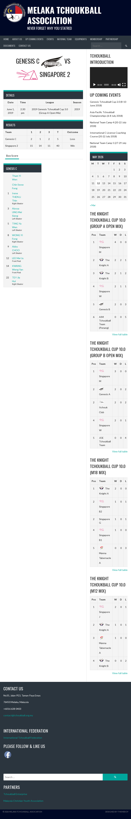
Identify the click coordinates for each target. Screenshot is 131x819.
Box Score (12, 155)
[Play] (94, 84)
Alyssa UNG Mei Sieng (17, 212)
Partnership (112, 39)
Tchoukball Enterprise (15, 794)
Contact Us (25, 45)
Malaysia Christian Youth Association (23, 800)
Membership (96, 39)
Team (102, 234)
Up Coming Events (34, 39)
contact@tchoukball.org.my (18, 715)
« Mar (93, 205)
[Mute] (119, 84)
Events (50, 39)
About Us (17, 39)
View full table (120, 334)
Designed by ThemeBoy (116, 812)
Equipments (81, 39)
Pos (94, 234)
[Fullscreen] (124, 84)
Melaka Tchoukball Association (64, 15)
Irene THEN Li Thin (16, 197)
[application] (109, 77)
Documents (9, 45)
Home (6, 39)
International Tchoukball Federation (22, 737)
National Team (64, 39)
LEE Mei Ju (17, 258)
